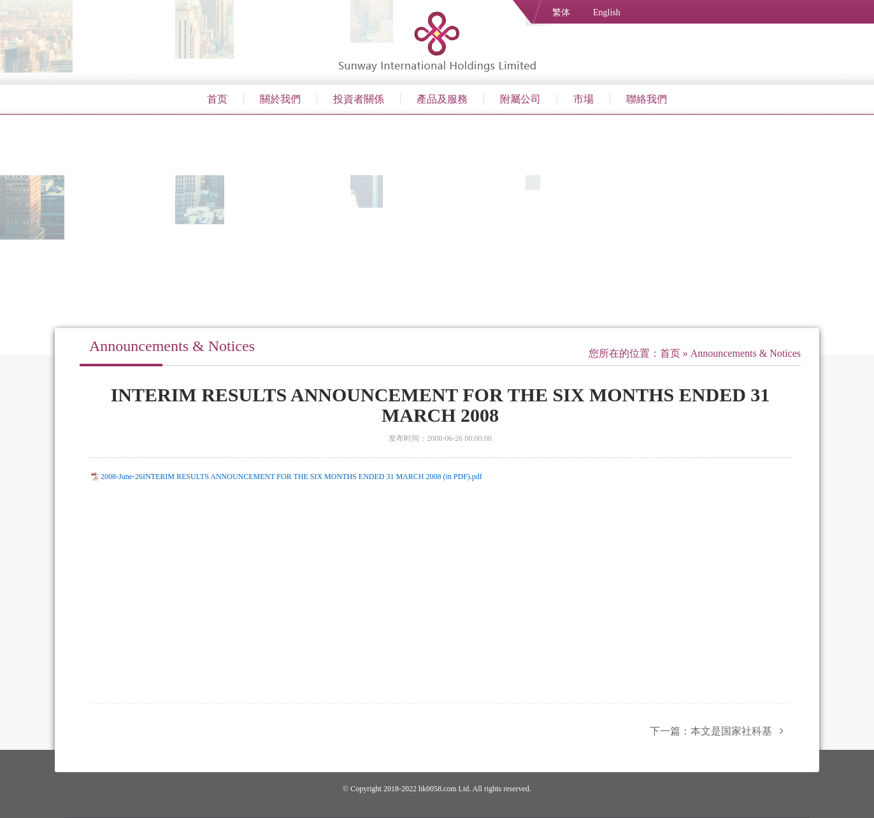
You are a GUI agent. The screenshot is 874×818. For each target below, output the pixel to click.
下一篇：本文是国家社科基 (720, 731)
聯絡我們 (646, 99)
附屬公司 (520, 99)
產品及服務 (442, 99)
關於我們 (280, 99)
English (606, 12)
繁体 (561, 12)
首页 (217, 99)
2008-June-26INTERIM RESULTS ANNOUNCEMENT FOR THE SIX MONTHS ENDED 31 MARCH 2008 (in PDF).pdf (291, 476)
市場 (583, 99)
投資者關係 (358, 99)
